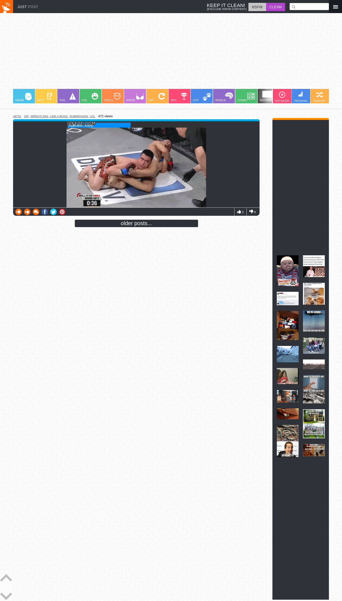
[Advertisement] (144, 53)
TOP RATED (282, 97)
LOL (90, 97)
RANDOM (319, 97)
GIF (157, 97)
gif (26, 116)
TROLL (112, 97)
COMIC (246, 97)
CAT (202, 97)
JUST (27, 7)
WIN (179, 97)
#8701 (17, 116)
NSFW (135, 97)
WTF (44, 97)
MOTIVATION (269, 96)
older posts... (136, 223)
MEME (23, 97)
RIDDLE (224, 97)
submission (78, 116)
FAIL (68, 97)
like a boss (59, 116)
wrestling (39, 116)
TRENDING (301, 96)
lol (92, 116)
